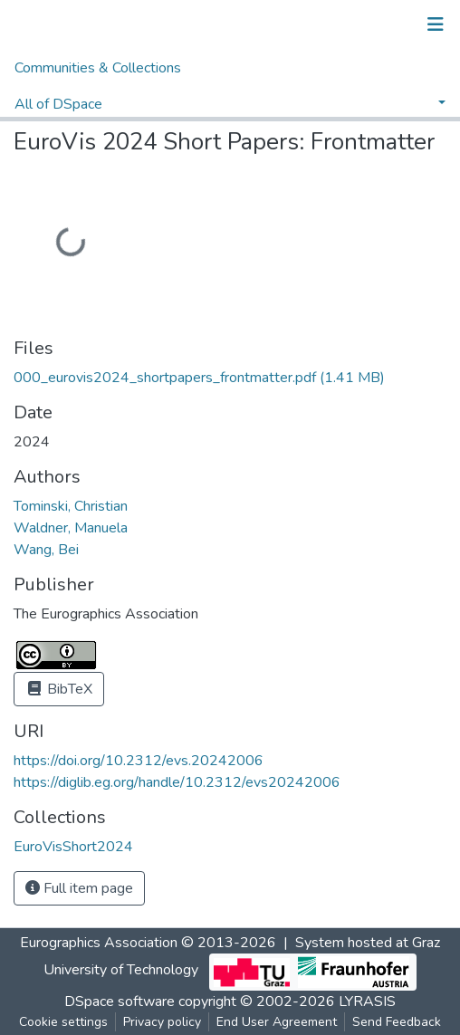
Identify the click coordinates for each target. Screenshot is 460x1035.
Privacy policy (162, 1021)
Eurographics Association (98, 943)
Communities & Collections (97, 68)
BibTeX (58, 689)
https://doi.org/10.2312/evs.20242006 (139, 761)
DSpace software (119, 1001)
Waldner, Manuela (71, 528)
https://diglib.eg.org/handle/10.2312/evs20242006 (177, 782)
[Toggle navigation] (435, 24)
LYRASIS (367, 1001)
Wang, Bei (46, 550)
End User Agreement (276, 1021)
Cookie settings (63, 1021)
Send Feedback (396, 1021)
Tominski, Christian (71, 506)
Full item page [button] (79, 888)
